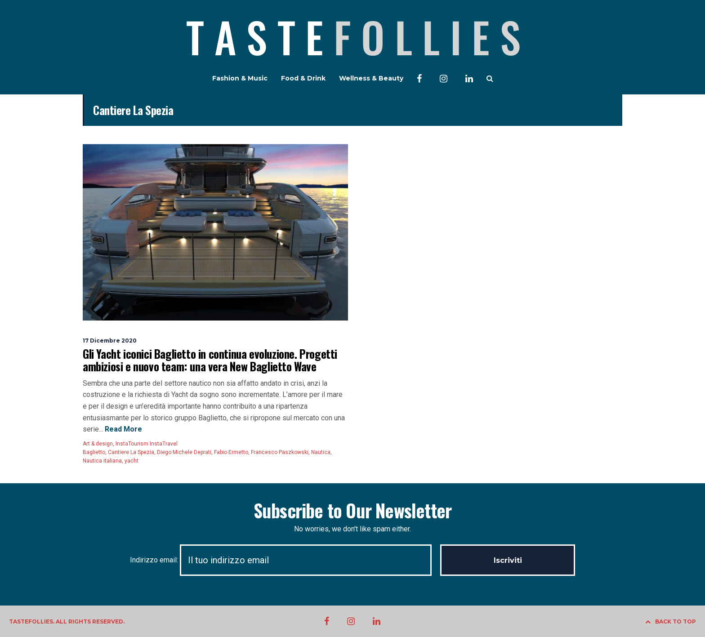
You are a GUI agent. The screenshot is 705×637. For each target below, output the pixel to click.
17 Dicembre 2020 (110, 340)
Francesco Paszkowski (279, 452)
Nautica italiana (102, 461)
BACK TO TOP (670, 621)
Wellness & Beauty (371, 78)
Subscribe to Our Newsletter (352, 510)
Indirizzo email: (285, 560)
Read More (122, 429)
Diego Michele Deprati (184, 452)
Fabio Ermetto (231, 452)
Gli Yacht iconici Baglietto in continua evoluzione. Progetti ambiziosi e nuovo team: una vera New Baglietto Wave (210, 359)
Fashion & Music (240, 78)
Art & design (98, 444)
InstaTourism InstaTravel (147, 444)
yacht (131, 461)
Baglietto (94, 452)
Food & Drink (303, 78)
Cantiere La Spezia (131, 452)
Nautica (320, 452)
